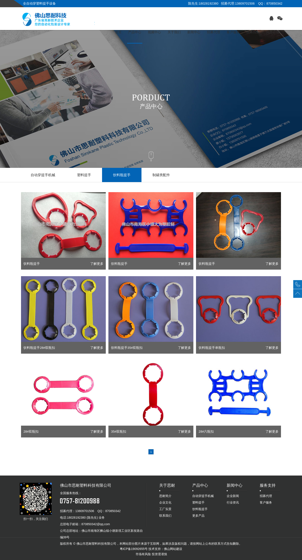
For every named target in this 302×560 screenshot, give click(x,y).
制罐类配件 (161, 175)
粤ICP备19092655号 (134, 549)
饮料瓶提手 (122, 175)
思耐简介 (165, 496)
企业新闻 (233, 496)
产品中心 (200, 485)
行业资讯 (233, 502)
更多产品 (198, 515)
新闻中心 (234, 485)
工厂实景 (165, 509)
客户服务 (266, 502)
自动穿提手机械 (43, 175)
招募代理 (266, 496)
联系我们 (165, 515)
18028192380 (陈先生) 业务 (86, 517)
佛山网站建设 (173, 549)
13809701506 (84, 511)
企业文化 (165, 502)
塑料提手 (84, 175)
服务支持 (268, 485)
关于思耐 (167, 485)
